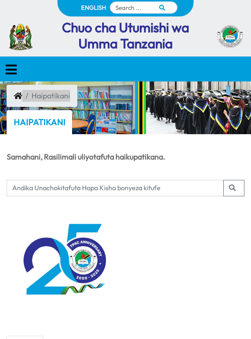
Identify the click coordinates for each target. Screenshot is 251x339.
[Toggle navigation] (11, 69)
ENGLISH (93, 7)
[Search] (144, 7)
